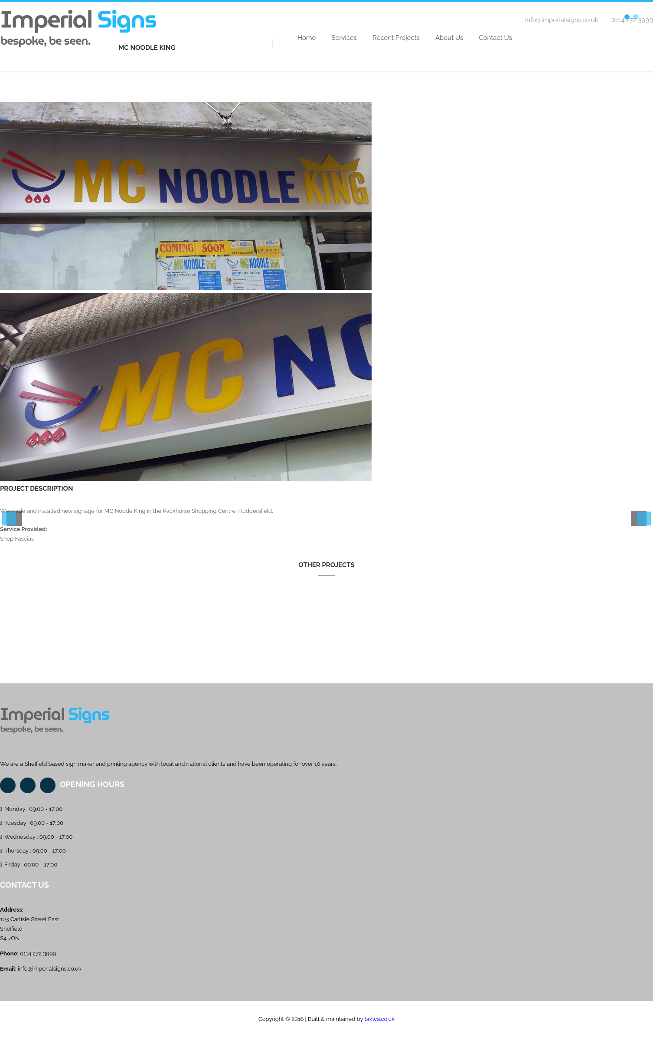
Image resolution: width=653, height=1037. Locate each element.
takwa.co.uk (379, 1019)
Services (344, 38)
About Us (449, 38)
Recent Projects (396, 38)
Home (306, 38)
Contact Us (495, 38)
